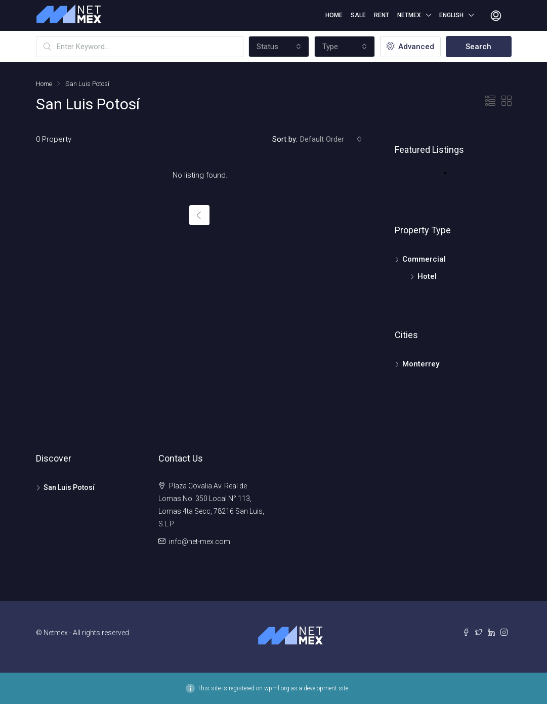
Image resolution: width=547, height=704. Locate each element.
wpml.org (276, 688)
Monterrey (420, 363)
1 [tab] (450, 177)
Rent (381, 15)
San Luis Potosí (69, 487)
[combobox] (278, 46)
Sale (358, 15)
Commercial (424, 259)
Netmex (409, 15)
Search (478, 46)
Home (334, 15)
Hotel (427, 276)
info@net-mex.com (199, 541)
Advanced (410, 46)
